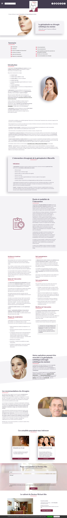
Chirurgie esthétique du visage (13, 14)
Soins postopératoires (41, 48)
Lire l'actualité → (20, 458)
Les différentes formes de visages (45, 447)
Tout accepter (49, 516)
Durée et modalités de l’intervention (19, 50)
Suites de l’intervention (16, 54)
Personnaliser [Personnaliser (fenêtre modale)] (56, 516)
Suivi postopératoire (41, 47)
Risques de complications (17, 56)
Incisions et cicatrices (16, 52)
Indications (14, 48)
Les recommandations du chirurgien (44, 55)
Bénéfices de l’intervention (42, 53)
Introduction (14, 46)
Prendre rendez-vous (46, 510)
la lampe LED (46, 377)
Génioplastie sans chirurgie (18, 447)
